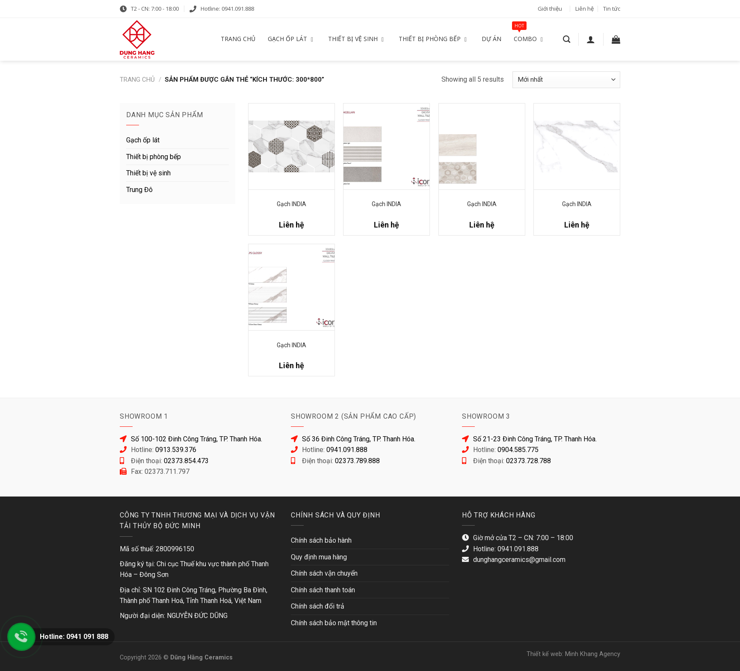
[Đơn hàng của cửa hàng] (566, 79)
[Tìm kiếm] (566, 39)
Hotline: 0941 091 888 (74, 637)
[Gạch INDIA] (291, 146)
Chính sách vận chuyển (324, 573)
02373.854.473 (186, 461)
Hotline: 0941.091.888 (227, 8)
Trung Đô (139, 190)
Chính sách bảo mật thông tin (334, 623)
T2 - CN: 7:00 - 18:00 (155, 8)
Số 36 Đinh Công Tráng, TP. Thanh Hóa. (358, 439)
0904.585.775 (518, 450)
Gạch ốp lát (143, 140)
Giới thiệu (550, 8)
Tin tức (611, 8)
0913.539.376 (175, 450)
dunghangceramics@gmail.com (519, 560)
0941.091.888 (346, 450)
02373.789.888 (357, 461)
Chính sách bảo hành (321, 540)
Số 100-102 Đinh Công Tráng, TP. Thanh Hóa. (196, 439)
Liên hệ (584, 8)
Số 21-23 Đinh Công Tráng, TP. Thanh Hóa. (535, 439)
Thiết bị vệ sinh (148, 173)
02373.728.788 (528, 461)
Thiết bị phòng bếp (153, 157)
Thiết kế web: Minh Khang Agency (573, 654)
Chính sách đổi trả (317, 606)
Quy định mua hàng (319, 557)
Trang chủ (137, 79)
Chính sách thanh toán (323, 590)
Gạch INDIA (291, 204)
